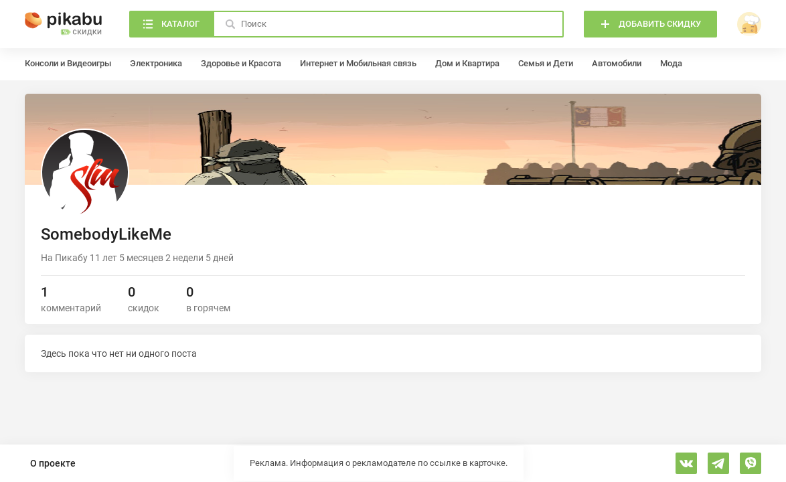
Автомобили (616, 63)
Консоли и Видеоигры (68, 63)
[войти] (749, 24)
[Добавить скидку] (650, 24)
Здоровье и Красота (241, 63)
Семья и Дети (545, 63)
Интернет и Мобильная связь (358, 63)
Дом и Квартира (467, 63)
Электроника (156, 63)
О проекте (53, 463)
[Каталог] (171, 24)
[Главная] (63, 24)
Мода (671, 63)
